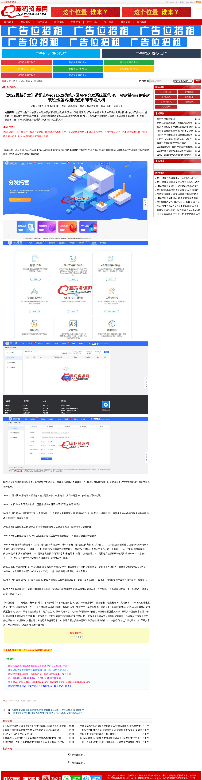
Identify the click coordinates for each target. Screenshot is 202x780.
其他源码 (38, 74)
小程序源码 (166, 95)
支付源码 (189, 85)
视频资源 (75, 22)
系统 (17, 694)
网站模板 (142, 22)
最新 (23, 694)
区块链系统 (166, 85)
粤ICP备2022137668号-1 (142, 774)
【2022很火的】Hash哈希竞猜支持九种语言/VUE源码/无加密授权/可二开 (48, 706)
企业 (11, 694)
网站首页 (9, 22)
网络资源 (125, 22)
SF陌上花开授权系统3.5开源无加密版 (98, 727)
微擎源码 (189, 95)
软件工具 (92, 22)
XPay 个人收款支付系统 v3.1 (19, 727)
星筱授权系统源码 (166, 112)
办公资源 (108, 22)
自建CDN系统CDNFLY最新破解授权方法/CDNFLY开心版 (33, 731)
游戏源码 (59, 22)
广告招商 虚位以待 (51, 53)
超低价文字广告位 (26, 62)
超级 (29, 694)
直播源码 (166, 90)
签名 (35, 694)
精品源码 (42, 22)
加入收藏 (180, 2)
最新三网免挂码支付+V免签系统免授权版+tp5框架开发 (32, 723)
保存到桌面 (191, 2)
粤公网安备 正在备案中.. (172, 774)
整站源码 (25, 22)
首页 (15, 74)
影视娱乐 (189, 90)
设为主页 (170, 2)
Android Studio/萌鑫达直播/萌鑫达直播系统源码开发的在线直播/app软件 (48, 703)
